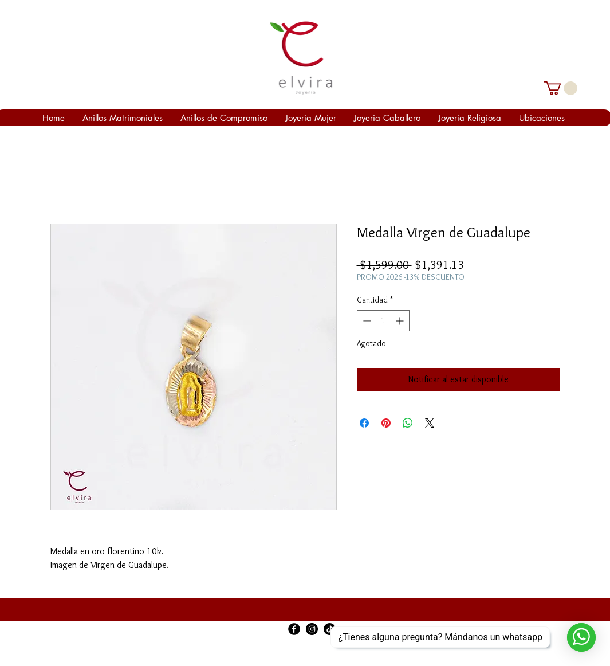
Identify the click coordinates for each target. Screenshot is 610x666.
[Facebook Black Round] (294, 629)
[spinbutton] (383, 321)
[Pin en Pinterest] (386, 423)
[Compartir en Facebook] (364, 423)
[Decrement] (366, 321)
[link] (560, 88)
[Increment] (400, 321)
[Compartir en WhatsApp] (408, 423)
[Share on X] (429, 423)
